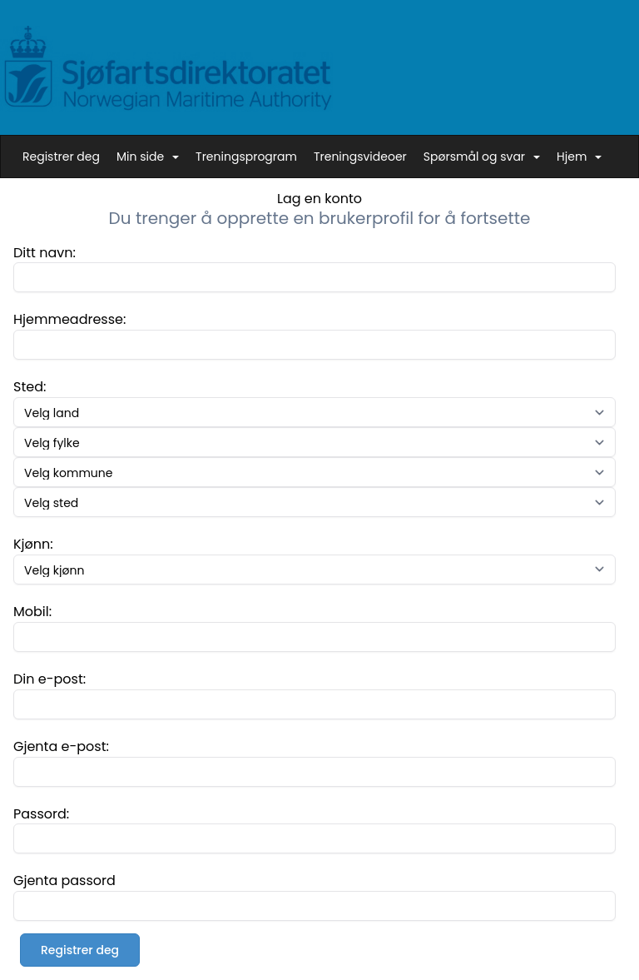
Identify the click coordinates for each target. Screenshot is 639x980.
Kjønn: (33, 544)
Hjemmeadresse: (69, 319)
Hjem (579, 156)
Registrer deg (61, 156)
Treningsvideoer (360, 156)
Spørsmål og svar (482, 156)
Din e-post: (49, 679)
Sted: (29, 386)
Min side (147, 156)
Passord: (41, 813)
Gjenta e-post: (61, 746)
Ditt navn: (44, 252)
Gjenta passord (64, 880)
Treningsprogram (246, 156)
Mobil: (32, 611)
